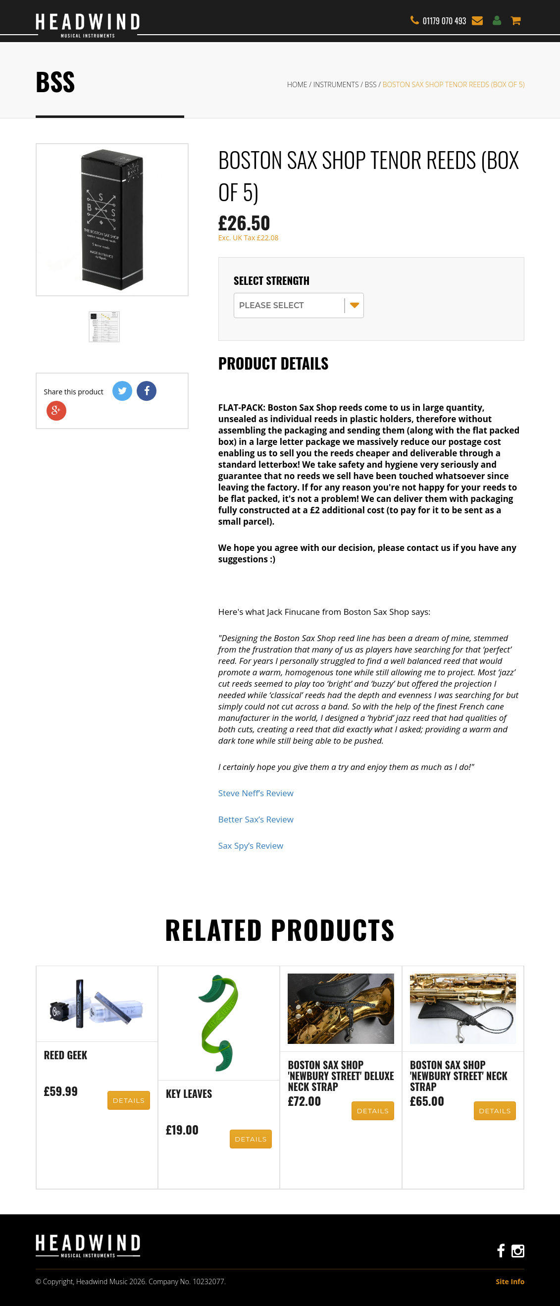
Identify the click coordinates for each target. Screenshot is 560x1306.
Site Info (510, 1281)
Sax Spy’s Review (250, 845)
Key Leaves (189, 1094)
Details (129, 1101)
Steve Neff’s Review (256, 793)
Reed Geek (66, 1055)
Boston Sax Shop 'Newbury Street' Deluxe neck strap (341, 1076)
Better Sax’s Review (256, 819)
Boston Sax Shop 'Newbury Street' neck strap (459, 1076)
